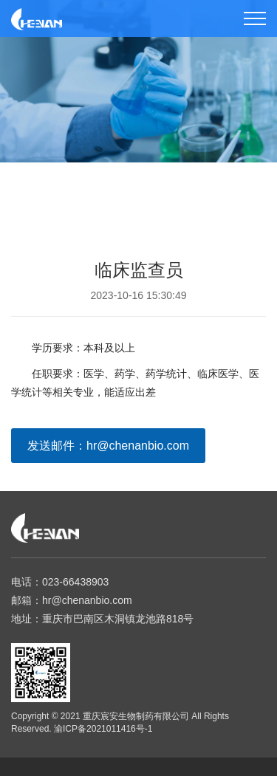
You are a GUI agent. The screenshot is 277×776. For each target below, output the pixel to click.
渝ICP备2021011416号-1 (103, 729)
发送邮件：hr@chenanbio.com (108, 445)
